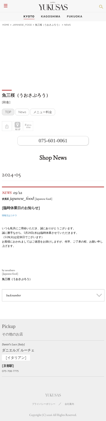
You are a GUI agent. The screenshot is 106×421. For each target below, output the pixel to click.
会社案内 (69, 403)
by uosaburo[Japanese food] (10, 271)
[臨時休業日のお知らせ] (21, 208)
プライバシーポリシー (43, 403)
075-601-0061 (53, 140)
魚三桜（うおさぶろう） (17, 279)
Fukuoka (75, 16)
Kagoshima (51, 16)
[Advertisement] (53, 57)
